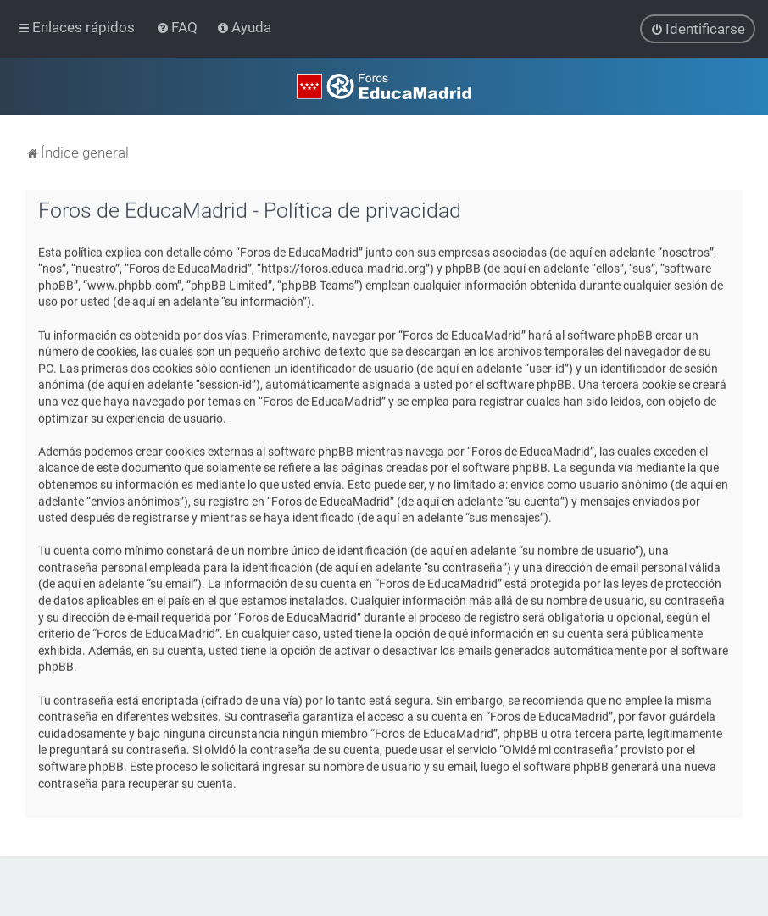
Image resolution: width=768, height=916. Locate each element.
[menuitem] (178, 27)
